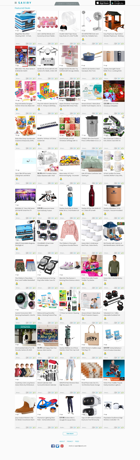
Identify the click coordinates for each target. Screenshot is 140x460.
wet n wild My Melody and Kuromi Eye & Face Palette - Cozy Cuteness (46, 36)
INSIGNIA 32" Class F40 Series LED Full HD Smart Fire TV (25, 209)
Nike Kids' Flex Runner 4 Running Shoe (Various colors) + (69, 280)
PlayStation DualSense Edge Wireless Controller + (113, 419)
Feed (77, 441)
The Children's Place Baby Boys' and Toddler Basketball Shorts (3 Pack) (25, 280)
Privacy (70, 441)
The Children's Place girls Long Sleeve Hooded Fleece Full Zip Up (69, 245)
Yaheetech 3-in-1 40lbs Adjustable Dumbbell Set (112, 314)
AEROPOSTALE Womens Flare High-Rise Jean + (69, 384)
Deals (61, 4)
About (62, 441)
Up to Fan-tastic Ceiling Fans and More (23, 174)
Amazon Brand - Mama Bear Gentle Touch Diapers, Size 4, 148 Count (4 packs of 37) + (91, 106)
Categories (70, 4)
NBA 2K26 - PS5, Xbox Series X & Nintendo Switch (25, 70)
